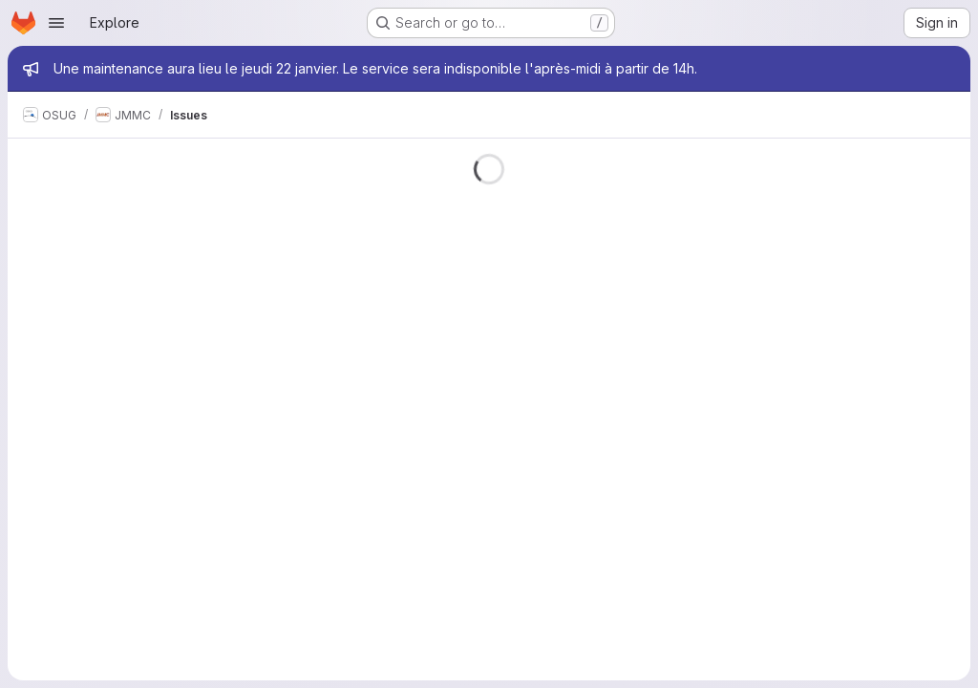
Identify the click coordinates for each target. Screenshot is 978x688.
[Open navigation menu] (56, 23)
